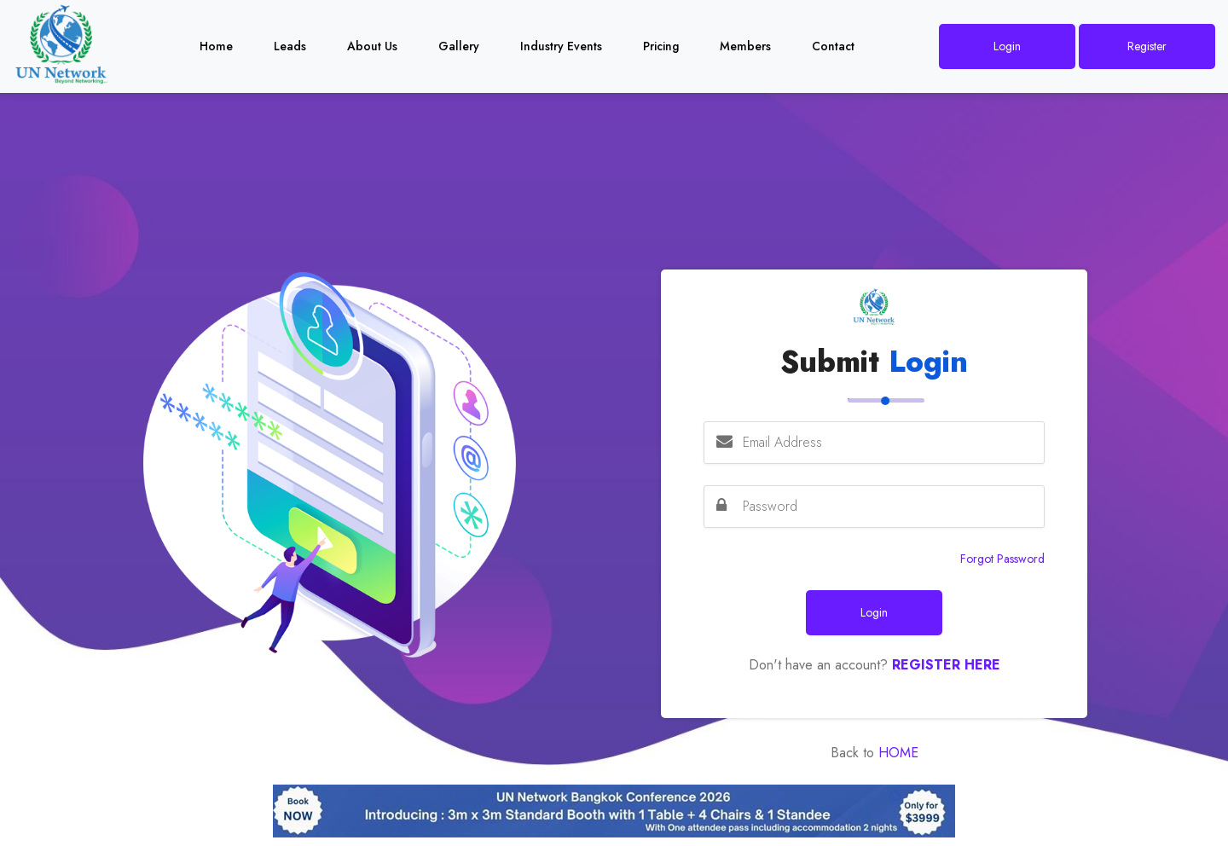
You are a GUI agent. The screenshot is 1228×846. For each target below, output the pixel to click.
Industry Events (561, 46)
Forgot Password (1002, 558)
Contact (833, 46)
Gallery (458, 46)
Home (216, 46)
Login (1007, 46)
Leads (290, 46)
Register (1147, 46)
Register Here (946, 665)
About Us (372, 46)
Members (745, 46)
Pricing (661, 46)
